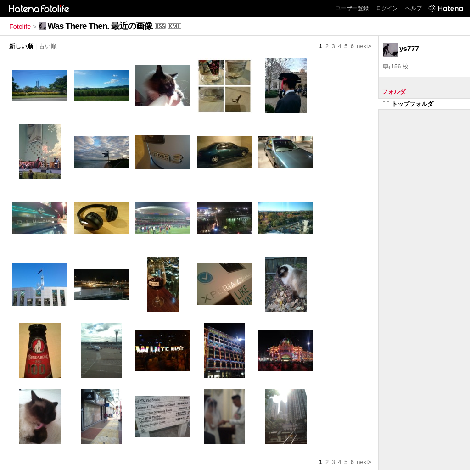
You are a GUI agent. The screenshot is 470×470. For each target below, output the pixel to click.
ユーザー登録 (352, 8)
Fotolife (20, 26)
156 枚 (395, 66)
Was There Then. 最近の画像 (100, 26)
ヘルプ (413, 8)
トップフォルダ (408, 104)
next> (364, 46)
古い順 (48, 46)
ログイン (387, 8)
